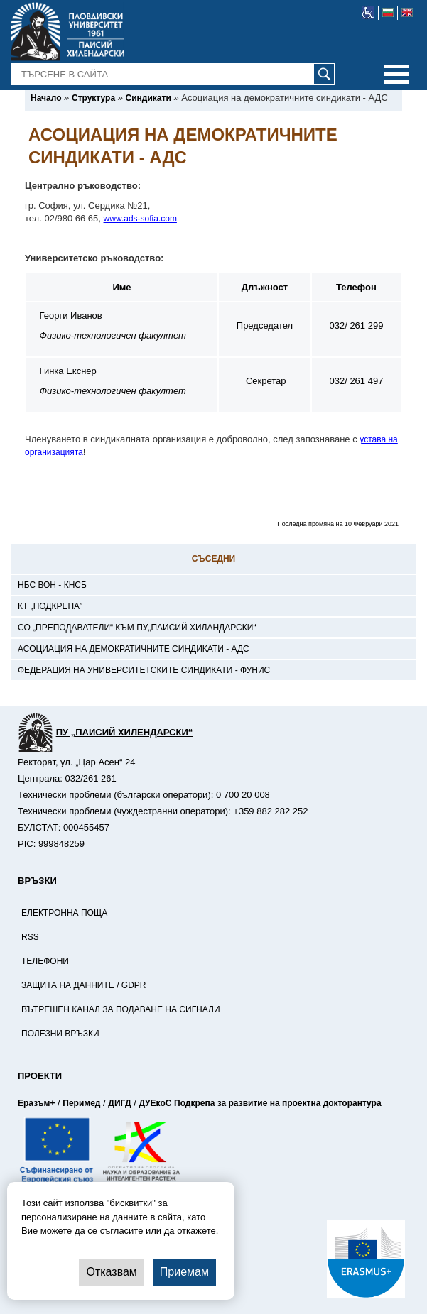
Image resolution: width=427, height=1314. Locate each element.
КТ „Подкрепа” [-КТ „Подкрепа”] (50, 606)
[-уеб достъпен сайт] (368, 13)
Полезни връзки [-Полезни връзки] (60, 1034)
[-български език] (388, 13)
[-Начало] (46, 98)
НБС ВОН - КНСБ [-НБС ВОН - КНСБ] (52, 585)
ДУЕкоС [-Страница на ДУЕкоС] (155, 1103)
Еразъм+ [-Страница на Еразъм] (36, 1103)
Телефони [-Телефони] (45, 961)
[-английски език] (407, 13)
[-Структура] (93, 98)
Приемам (184, 1272)
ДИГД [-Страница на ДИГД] (119, 1103)
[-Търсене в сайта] (173, 74)
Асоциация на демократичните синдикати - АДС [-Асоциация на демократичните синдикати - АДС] (133, 649)
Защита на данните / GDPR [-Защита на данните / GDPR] (83, 985)
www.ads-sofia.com (140, 219)
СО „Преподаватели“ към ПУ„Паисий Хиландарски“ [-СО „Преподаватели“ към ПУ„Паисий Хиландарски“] (137, 628)
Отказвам (111, 1272)
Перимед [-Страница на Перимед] (81, 1103)
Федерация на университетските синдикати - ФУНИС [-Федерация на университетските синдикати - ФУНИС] (144, 670)
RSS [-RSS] (30, 937)
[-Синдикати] (148, 98)
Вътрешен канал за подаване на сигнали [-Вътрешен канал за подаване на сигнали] (120, 1009)
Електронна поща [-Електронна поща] (64, 913)
